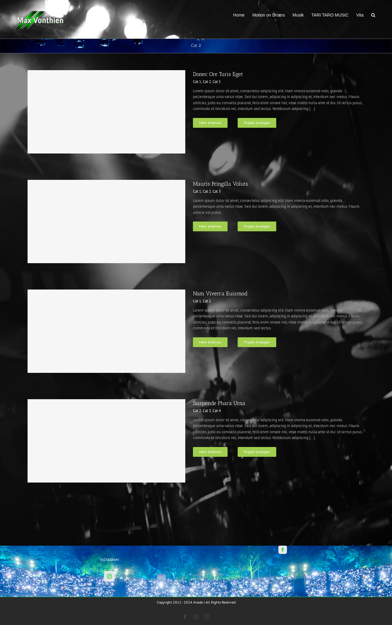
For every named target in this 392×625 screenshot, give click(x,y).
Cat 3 (217, 191)
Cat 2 (207, 81)
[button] (373, 14)
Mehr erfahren (210, 122)
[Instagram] (109, 576)
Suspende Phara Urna (219, 403)
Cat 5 (217, 81)
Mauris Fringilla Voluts (220, 183)
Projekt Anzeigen (257, 122)
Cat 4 (217, 410)
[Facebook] (282, 549)
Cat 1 (197, 81)
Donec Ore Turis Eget (218, 74)
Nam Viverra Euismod (220, 293)
